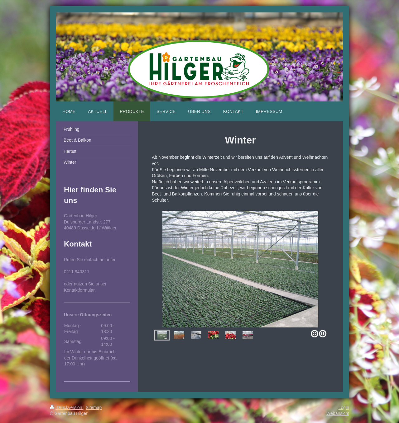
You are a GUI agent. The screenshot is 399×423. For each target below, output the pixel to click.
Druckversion (66, 407)
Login (344, 407)
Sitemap (94, 407)
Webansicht (337, 413)
